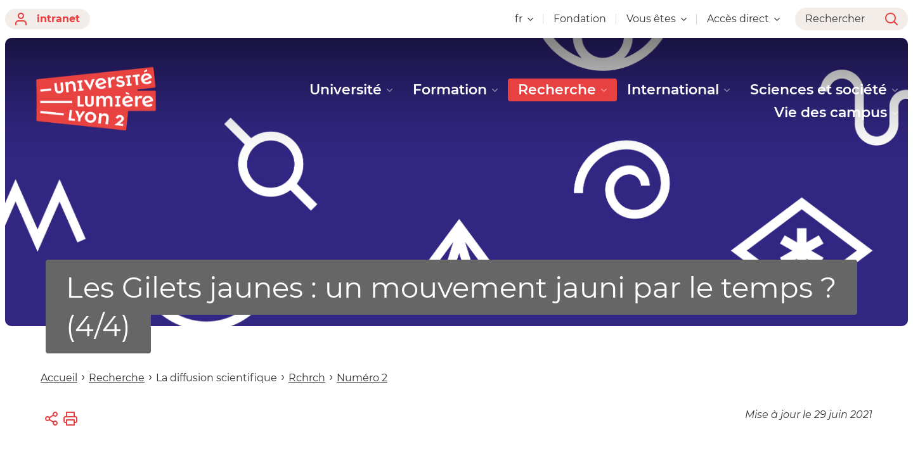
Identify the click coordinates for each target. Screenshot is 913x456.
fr (524, 19)
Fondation (580, 19)
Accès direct (743, 19)
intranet (47, 19)
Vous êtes (656, 19)
